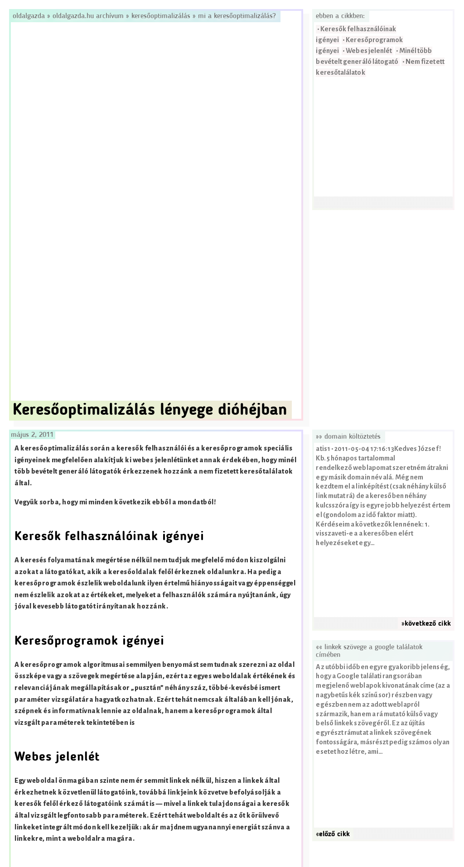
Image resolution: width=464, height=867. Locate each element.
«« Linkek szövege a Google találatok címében (369, 651)
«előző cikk (333, 834)
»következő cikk (426, 623)
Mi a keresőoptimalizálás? (237, 16)
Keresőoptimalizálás (160, 16)
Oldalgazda (30, 16)
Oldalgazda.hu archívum (88, 16)
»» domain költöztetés (348, 437)
